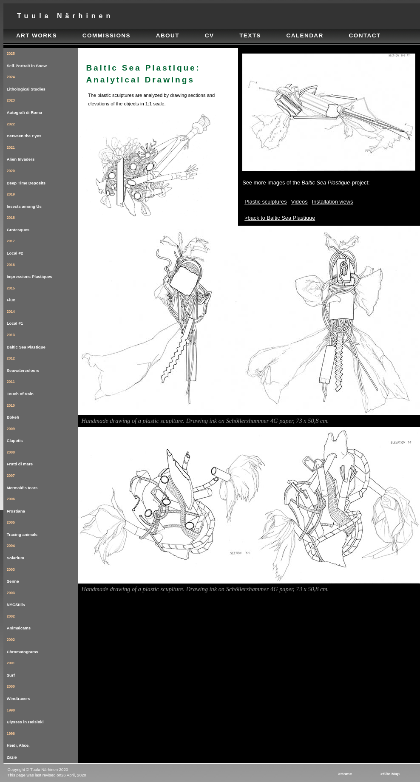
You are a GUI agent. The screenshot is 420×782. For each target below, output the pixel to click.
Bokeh (43, 410)
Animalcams (43, 621)
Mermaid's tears (43, 480)
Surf (43, 667)
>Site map (390, 773)
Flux (43, 293)
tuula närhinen (65, 16)
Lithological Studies (43, 81)
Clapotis (43, 433)
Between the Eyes (43, 129)
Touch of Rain (43, 386)
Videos (299, 201)
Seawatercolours (43, 363)
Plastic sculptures (265, 201)
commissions (106, 35)
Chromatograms (43, 644)
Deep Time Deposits (43, 175)
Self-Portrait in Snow (43, 58)
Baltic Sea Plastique (43, 339)
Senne (43, 574)
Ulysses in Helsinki (43, 715)
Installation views (332, 201)
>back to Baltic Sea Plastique (279, 218)
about (167, 35)
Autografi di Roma (43, 105)
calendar (305, 35)
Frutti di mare (43, 457)
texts (250, 35)
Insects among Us (43, 199)
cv (209, 35)
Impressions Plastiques (43, 269)
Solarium (43, 550)
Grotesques (43, 222)
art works (36, 35)
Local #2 (43, 245)
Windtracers (43, 691)
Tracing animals (43, 527)
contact (365, 35)
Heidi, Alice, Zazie (43, 743)
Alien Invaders (43, 152)
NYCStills (43, 597)
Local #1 (43, 316)
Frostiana (43, 503)
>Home (345, 773)
